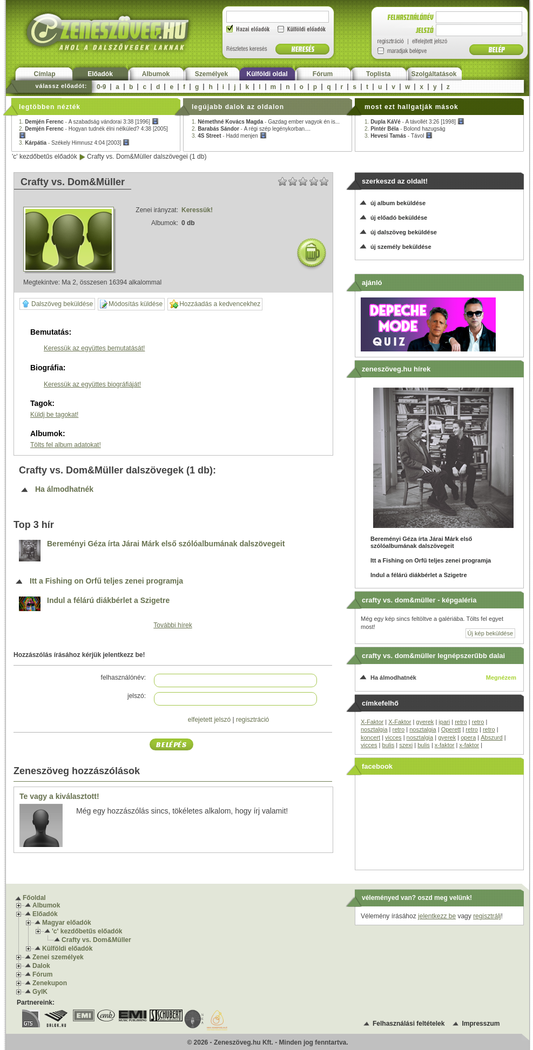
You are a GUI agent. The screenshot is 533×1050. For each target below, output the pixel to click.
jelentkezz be (437, 916)
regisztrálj (487, 916)
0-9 (101, 87)
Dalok (41, 966)
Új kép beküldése (490, 633)
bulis (388, 745)
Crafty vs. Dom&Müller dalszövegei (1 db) (146, 156)
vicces (393, 737)
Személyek (211, 74)
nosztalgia (374, 729)
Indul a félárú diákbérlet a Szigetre (108, 601)
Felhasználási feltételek (408, 1023)
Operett (451, 729)
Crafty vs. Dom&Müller (96, 940)
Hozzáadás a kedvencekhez (215, 304)
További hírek (172, 625)
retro (461, 722)
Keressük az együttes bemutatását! (94, 348)
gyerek (425, 722)
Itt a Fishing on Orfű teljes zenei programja (106, 581)
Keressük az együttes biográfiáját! (92, 384)
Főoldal (34, 898)
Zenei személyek (58, 957)
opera (468, 737)
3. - (74, 143)
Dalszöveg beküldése (57, 304)
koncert (370, 737)
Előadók (100, 74)
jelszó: (136, 696)
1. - (89, 122)
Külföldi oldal (267, 74)
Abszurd (491, 737)
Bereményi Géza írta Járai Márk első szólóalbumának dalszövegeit (166, 544)
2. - (251, 129)
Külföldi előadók (67, 948)
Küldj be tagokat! (54, 414)
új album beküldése (398, 203)
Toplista (378, 74)
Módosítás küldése (131, 304)
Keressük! (197, 210)
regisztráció (252, 719)
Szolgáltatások (433, 74)
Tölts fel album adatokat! (65, 445)
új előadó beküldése (398, 217)
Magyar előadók (66, 922)
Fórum (323, 74)
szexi (406, 745)
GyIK (40, 991)
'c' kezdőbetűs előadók (44, 156)
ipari (444, 722)
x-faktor (445, 745)
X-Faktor (372, 722)
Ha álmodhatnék (64, 489)
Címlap (44, 74)
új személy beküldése (400, 246)
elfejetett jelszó (209, 719)
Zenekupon (49, 983)
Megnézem (501, 677)
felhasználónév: (123, 677)
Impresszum (481, 1023)
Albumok (156, 74)
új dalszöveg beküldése (403, 232)
